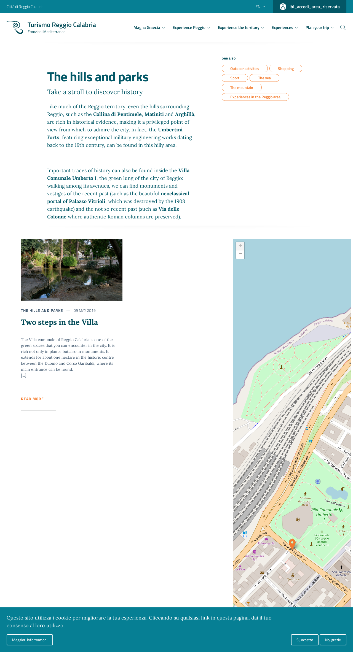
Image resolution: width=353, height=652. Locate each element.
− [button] (240, 254)
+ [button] (240, 246)
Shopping (286, 68)
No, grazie (333, 640)
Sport (234, 78)
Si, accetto (304, 640)
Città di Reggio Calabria (25, 6)
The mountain (241, 87)
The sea (264, 78)
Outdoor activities (244, 68)
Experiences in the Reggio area (255, 97)
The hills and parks (42, 310)
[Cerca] (339, 27)
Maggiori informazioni (29, 640)
